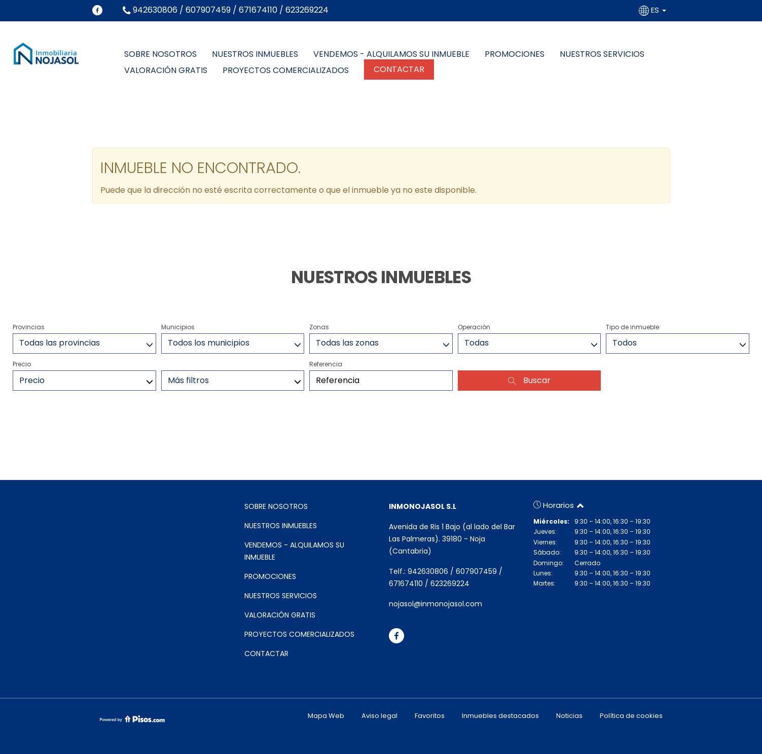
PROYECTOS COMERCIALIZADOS (286, 70)
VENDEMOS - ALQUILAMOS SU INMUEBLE (391, 54)
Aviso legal (379, 716)
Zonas (319, 327)
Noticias (569, 716)
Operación (474, 327)
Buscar (529, 380)
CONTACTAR (399, 69)
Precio (22, 364)
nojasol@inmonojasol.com (435, 604)
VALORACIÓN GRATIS (165, 70)
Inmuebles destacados (500, 716)
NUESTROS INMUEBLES (255, 54)
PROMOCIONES (515, 54)
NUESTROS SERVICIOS (602, 54)
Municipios (178, 327)
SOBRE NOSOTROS (160, 54)
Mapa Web (326, 716)
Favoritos (430, 716)
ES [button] (653, 10)
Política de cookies (631, 716)
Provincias (29, 327)
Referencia (325, 364)
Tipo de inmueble (632, 327)
